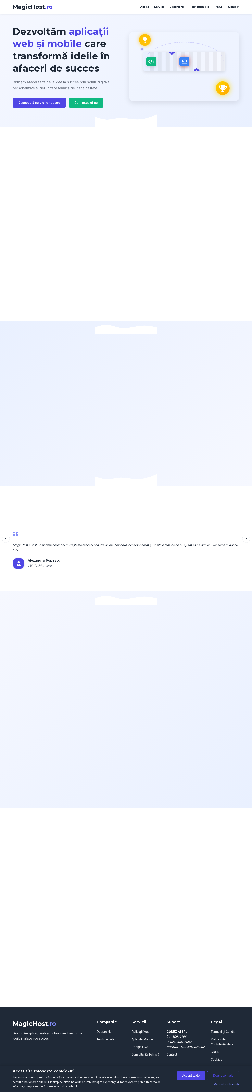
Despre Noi (177, 7)
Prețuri (218, 7)
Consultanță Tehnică (145, 1054)
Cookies (216, 1059)
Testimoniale (199, 7)
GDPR (215, 1052)
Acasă (144, 7)
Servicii (159, 7)
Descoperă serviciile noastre (39, 102)
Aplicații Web (141, 1032)
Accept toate (191, 1075)
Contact (233, 7)
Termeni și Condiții (223, 1032)
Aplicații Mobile (142, 1039)
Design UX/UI (141, 1047)
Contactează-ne (86, 102)
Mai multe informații (226, 1084)
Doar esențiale (223, 1075)
